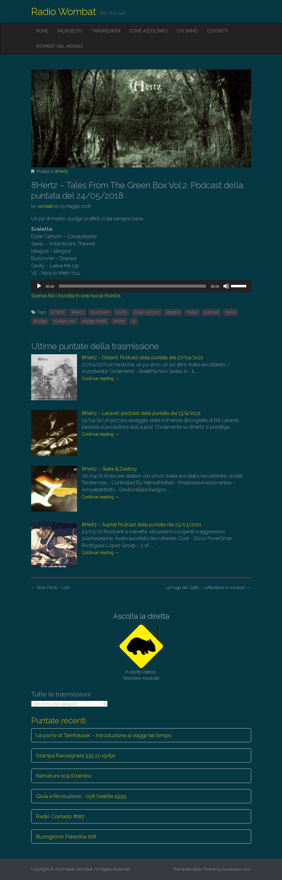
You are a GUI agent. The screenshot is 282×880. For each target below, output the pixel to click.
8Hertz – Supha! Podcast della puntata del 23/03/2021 (141, 525)
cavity (121, 312)
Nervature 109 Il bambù (63, 776)
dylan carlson (146, 312)
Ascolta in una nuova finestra (89, 296)
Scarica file (42, 296)
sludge (40, 321)
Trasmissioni (106, 30)
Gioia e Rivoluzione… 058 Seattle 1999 (81, 796)
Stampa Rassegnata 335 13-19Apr (75, 755)
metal (192, 312)
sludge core (64, 321)
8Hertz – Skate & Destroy (109, 469)
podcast (211, 312)
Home (42, 30)
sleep (230, 312)
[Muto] (226, 286)
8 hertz (58, 312)
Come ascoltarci (149, 30)
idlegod (173, 312)
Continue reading (100, 378)
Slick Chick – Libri (50, 587)
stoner (119, 321)
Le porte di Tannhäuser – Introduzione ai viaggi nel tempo (104, 735)
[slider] (132, 286)
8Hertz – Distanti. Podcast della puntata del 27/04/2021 (142, 357)
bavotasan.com (236, 869)
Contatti (217, 30)
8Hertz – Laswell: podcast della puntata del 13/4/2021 (141, 413)
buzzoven (100, 312)
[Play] (39, 286)
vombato (45, 206)
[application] (141, 286)
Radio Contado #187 (60, 816)
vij (134, 321)
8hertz (77, 312)
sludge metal (94, 321)
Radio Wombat (63, 11)
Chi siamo (187, 30)
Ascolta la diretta (141, 616)
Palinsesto (69, 30)
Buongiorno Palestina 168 (66, 836)
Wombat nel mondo (59, 46)
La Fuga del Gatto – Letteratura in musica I (208, 587)
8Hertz (61, 171)
